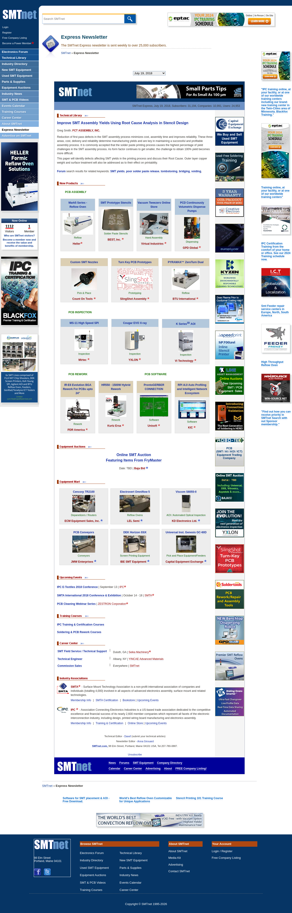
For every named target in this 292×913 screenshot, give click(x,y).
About (168, 768)
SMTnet (66, 53)
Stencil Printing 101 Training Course (199, 798)
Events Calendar (130, 882)
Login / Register (222, 851)
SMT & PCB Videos (93, 882)
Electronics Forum (92, 853)
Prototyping (135, 293)
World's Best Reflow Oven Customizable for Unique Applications (145, 800)
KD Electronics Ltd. (186, 521)
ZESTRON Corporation (112, 603)
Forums (124, 762)
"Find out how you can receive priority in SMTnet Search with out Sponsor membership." (276, 418)
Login (5, 27)
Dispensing (192, 241)
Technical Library (131, 853)
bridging (184, 171)
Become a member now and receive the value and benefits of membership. (19, 242)
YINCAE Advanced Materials (146, 659)
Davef (127, 736)
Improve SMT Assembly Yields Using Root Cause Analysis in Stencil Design (122, 123)
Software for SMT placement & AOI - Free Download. (86, 800)
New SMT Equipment (134, 860)
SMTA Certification (107, 700)
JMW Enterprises (83, 561)
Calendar (114, 768)
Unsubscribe (135, 754)
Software (154, 419)
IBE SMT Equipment (134, 561)
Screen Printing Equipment (135, 555)
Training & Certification (109, 723)
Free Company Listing (14, 37)
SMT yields (117, 171)
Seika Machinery (138, 652)
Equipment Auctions (93, 875)
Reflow (78, 237)
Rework (77, 424)
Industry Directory (91, 860)
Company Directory (169, 762)
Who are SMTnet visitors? (19, 235)
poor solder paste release (142, 171)
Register (7, 32)
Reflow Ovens (135, 515)
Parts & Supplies (130, 867)
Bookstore (129, 700)
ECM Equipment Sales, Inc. (84, 521)
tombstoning (169, 171)
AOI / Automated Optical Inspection (186, 515)
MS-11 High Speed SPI (84, 323)
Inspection (84, 353)
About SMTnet (177, 851)
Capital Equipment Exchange (186, 561)
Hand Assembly (154, 237)
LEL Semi (135, 521)
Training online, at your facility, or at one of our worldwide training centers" (275, 192)
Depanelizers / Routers (83, 515)
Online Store (135, 723)
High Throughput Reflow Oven (272, 363)
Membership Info (81, 700)
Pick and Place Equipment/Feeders (186, 555)
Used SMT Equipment (94, 867)
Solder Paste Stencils (116, 233)
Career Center (133, 768)
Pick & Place (84, 293)
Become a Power (18, 43)
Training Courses (91, 890)
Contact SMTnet (179, 871)
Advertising (153, 768)
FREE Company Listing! (191, 768)
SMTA (148, 595)
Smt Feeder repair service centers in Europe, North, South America (275, 310)
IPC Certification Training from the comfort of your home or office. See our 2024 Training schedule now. (275, 251)
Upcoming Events (148, 700)
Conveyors (84, 555)
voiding (196, 171)
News (112, 762)
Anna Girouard (145, 741)
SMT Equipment (143, 762)
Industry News (129, 875)
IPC (121, 587)
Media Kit (174, 857)
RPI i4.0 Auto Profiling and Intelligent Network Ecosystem (192, 389)
